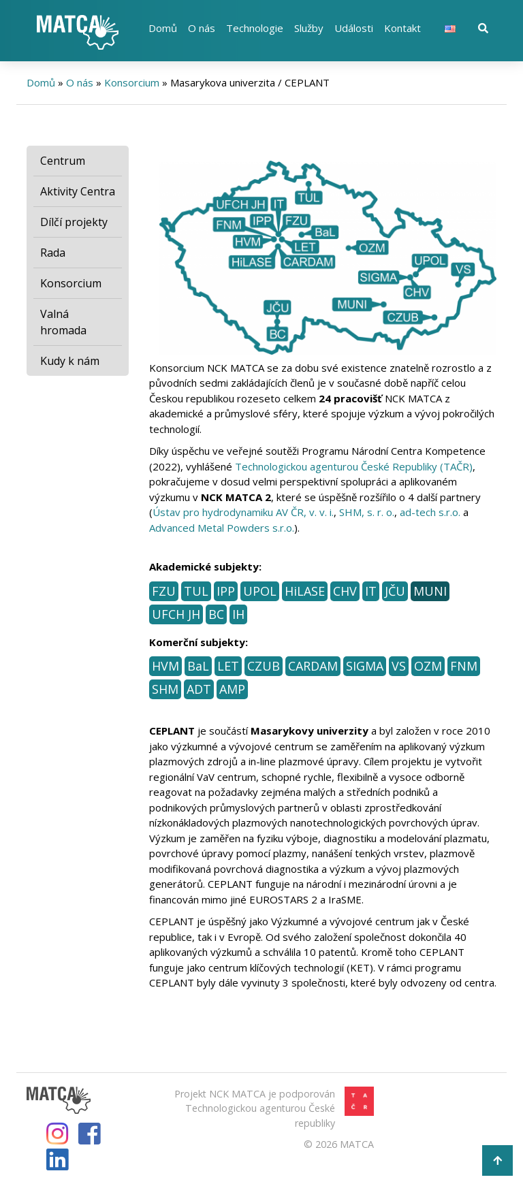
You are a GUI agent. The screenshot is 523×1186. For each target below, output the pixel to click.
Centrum (62, 160)
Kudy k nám (69, 360)
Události (353, 28)
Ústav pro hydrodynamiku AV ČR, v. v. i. (243, 512)
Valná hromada (63, 322)
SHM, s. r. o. (366, 512)
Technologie (254, 28)
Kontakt (402, 28)
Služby (308, 28)
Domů (162, 28)
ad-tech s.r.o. (430, 512)
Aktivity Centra (77, 191)
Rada (52, 252)
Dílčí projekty (74, 221)
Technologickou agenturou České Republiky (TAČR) (354, 466)
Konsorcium (131, 82)
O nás (201, 28)
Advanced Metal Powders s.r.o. (221, 527)
